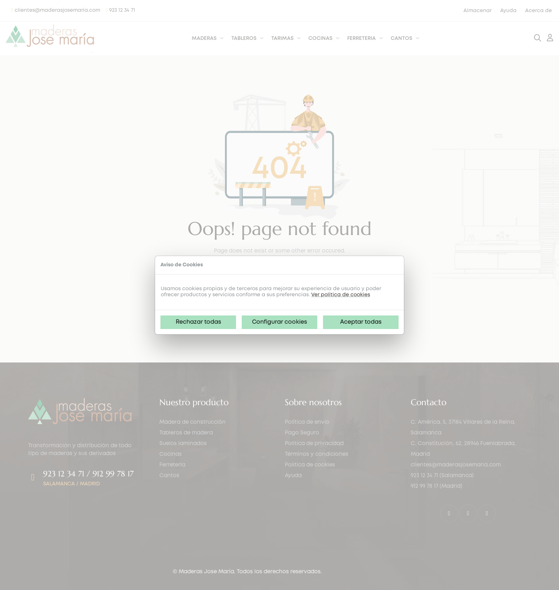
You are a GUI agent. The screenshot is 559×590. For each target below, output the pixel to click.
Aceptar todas (360, 322)
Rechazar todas (198, 322)
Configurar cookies (279, 322)
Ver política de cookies (340, 295)
